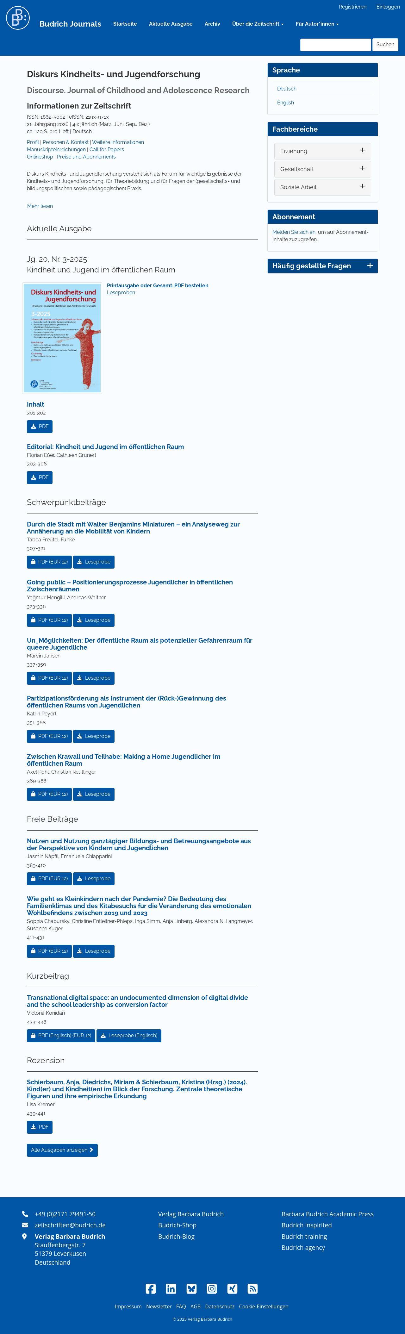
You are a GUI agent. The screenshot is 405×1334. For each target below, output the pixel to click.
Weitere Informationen (118, 142)
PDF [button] (39, 426)
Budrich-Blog (176, 1236)
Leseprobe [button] (93, 562)
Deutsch (286, 89)
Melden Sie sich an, (295, 232)
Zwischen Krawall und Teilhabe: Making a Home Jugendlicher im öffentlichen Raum (124, 760)
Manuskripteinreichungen (56, 149)
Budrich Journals (70, 23)
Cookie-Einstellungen (264, 1306)
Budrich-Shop (177, 1225)
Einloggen (388, 7)
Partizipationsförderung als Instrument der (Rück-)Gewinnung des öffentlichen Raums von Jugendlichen (126, 702)
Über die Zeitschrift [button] (258, 24)
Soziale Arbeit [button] (298, 187)
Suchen (385, 44)
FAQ (181, 1306)
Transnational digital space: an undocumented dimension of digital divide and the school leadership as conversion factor (137, 1001)
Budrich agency (303, 1247)
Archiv (212, 24)
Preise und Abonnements (86, 157)
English (285, 103)
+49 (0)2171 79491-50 (65, 1214)
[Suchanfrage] (335, 45)
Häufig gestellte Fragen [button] (322, 266)
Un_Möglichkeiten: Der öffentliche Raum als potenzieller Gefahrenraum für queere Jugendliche (139, 644)
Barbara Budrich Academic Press (328, 1214)
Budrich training (304, 1236)
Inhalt (35, 404)
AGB (195, 1306)
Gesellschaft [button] (297, 169)
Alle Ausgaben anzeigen (62, 1150)
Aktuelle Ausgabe (171, 24)
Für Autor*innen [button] (317, 24)
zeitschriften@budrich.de (70, 1225)
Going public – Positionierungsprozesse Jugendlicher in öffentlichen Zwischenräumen (130, 585)
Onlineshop (40, 157)
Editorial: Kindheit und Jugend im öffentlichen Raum (105, 447)
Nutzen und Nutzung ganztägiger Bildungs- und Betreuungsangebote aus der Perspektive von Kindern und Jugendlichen (139, 844)
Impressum (128, 1306)
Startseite (125, 24)
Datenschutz (219, 1306)
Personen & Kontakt (66, 142)
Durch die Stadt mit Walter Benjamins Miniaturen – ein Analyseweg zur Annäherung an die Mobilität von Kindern (133, 528)
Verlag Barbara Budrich (191, 1214)
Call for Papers (107, 149)
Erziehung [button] (293, 151)
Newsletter (159, 1306)
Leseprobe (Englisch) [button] (129, 1035)
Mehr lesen (40, 206)
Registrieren (352, 7)
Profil (33, 142)
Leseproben (121, 293)
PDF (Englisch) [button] (63, 1035)
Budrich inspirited (307, 1225)
